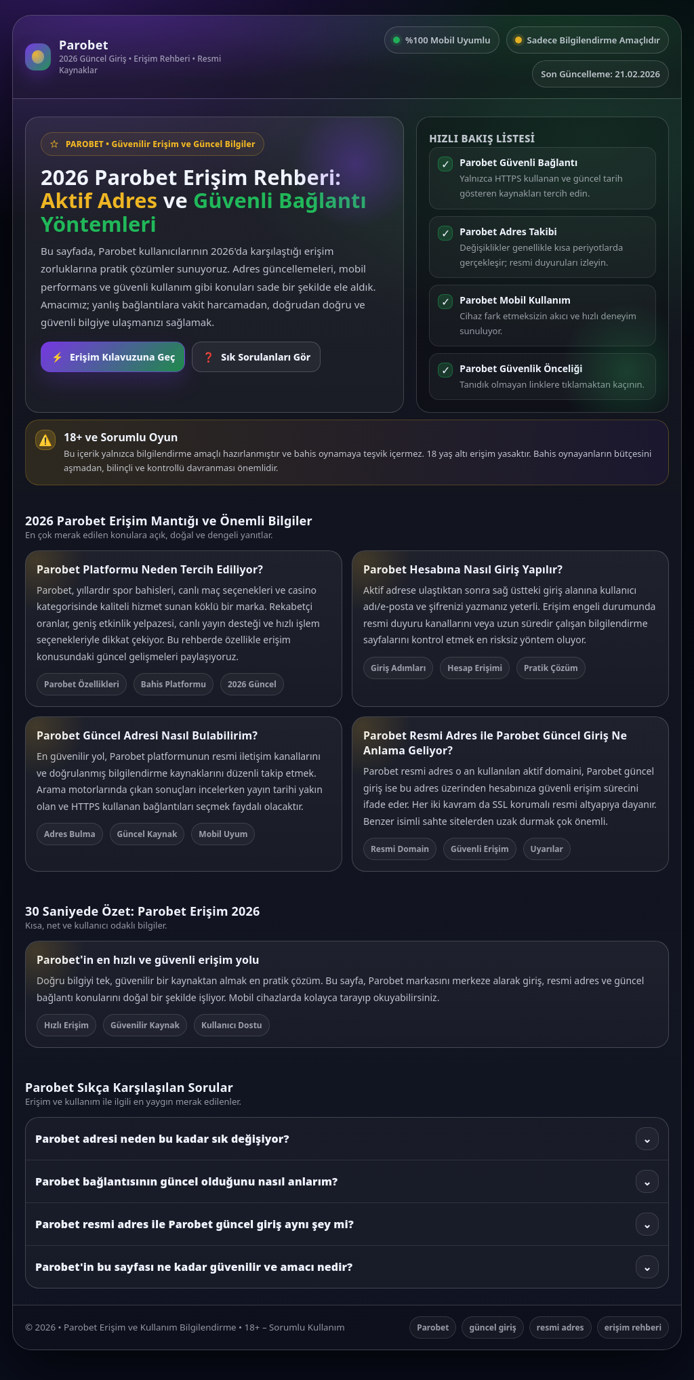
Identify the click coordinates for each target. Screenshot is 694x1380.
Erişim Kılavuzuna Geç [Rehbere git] (113, 356)
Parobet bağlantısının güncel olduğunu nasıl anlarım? (347, 1181)
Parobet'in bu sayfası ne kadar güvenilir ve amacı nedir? (347, 1266)
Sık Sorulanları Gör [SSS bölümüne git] (256, 356)
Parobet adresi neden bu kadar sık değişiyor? (347, 1138)
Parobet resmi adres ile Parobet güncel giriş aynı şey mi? (347, 1224)
